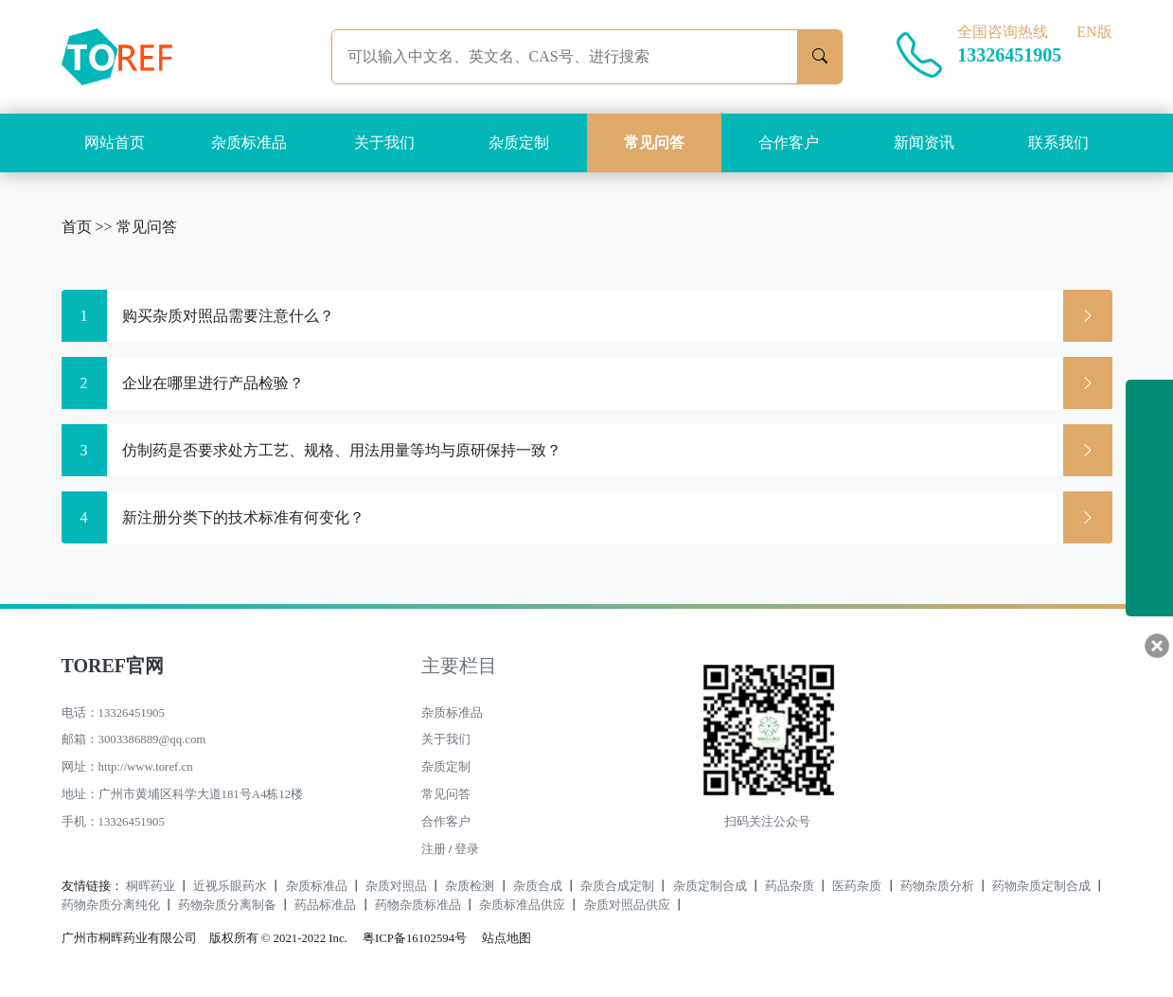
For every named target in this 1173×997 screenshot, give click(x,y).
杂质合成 (537, 886)
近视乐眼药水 (230, 886)
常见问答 (654, 142)
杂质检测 (469, 886)
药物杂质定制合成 (1041, 886)
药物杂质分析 (937, 886)
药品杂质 (789, 886)
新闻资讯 (924, 142)
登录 (466, 849)
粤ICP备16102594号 (410, 938)
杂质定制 (519, 142)
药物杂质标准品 (418, 905)
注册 (433, 849)
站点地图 (506, 938)
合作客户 (788, 142)
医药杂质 (856, 886)
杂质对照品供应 (627, 905)
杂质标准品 (249, 142)
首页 (77, 227)
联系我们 (1058, 142)
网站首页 (114, 142)
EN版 (1093, 32)
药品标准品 (325, 905)
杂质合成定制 (617, 886)
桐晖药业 (150, 886)
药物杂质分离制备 (227, 905)
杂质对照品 (396, 886)
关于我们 (384, 142)
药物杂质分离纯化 (111, 905)
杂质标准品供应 (522, 905)
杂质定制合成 (710, 886)
